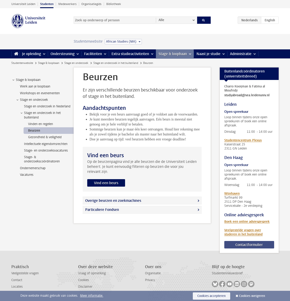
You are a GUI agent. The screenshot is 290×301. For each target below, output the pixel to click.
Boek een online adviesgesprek (247, 221)
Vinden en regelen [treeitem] (40, 124)
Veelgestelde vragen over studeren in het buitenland (243, 232)
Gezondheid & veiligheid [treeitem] (45, 137)
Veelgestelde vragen (25, 273)
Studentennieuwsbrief (227, 273)
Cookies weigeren (252, 296)
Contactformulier (249, 244)
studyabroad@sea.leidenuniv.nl (247, 95)
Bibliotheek (113, 4)
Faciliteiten (93, 53)
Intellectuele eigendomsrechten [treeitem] (46, 144)
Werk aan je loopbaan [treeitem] (35, 86)
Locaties (17, 286)
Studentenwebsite (22, 63)
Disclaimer (85, 286)
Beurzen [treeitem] (34, 130)
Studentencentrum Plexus (243, 140)
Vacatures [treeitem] (26, 175)
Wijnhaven (232, 193)
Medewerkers (67, 4)
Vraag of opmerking (92, 273)
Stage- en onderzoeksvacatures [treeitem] (46, 150)
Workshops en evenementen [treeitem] (40, 93)
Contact (16, 280)
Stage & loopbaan (173, 53)
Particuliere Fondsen (102, 209)
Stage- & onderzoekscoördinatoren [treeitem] (42, 159)
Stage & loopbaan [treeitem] (26, 80)
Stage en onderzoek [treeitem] (32, 100)
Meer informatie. (91, 296)
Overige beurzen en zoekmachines (113, 200)
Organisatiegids (91, 4)
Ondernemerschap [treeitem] (33, 168)
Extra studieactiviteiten (130, 53)
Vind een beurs (106, 183)
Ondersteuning (63, 53)
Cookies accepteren (211, 296)
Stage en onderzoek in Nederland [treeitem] (47, 106)
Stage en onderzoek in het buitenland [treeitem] (40, 115)
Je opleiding (31, 53)
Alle (161, 20)
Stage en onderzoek (76, 63)
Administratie (240, 53)
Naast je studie (208, 53)
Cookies (83, 280)
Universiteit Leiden (23, 4)
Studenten (46, 4)
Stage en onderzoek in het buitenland (115, 63)
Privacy (150, 280)
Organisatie (153, 273)
